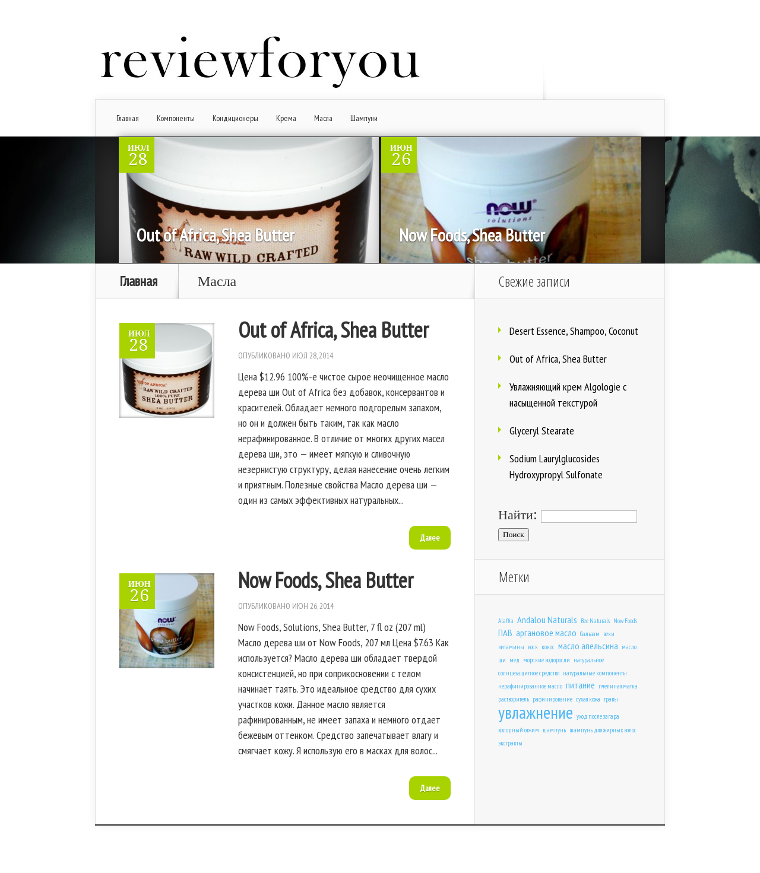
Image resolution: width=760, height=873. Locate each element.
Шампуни (364, 118)
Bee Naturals (595, 621)
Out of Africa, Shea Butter (215, 234)
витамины (511, 647)
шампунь (554, 730)
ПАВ (505, 632)
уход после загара (598, 716)
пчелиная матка (618, 686)
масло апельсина (588, 645)
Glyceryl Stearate (541, 430)
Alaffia (506, 621)
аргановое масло (546, 632)
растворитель (513, 699)
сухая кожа (588, 699)
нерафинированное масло (530, 686)
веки (609, 634)
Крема (286, 118)
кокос (548, 647)
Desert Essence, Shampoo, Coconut (573, 331)
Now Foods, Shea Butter (472, 234)
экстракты (510, 743)
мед (514, 660)
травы (611, 699)
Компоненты (176, 118)
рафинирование (552, 699)
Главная (127, 118)
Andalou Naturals (547, 619)
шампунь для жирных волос (602, 730)
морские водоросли (546, 660)
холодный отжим (518, 730)
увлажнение (535, 712)
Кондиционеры (235, 118)
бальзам (590, 634)
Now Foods (625, 621)
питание (580, 684)
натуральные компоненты (595, 673)
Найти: (517, 514)
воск (533, 647)
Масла (323, 118)
